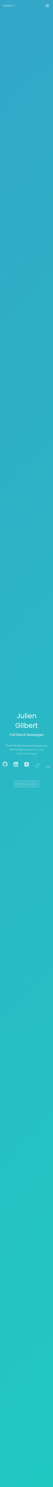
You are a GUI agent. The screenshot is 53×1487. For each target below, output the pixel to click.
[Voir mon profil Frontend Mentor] (37, 764)
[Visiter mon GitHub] (5, 764)
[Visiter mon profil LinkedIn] (15, 764)
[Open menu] (47, 5)
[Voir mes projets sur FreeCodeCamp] (48, 764)
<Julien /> (8, 5)
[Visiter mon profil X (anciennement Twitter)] (26, 764)
